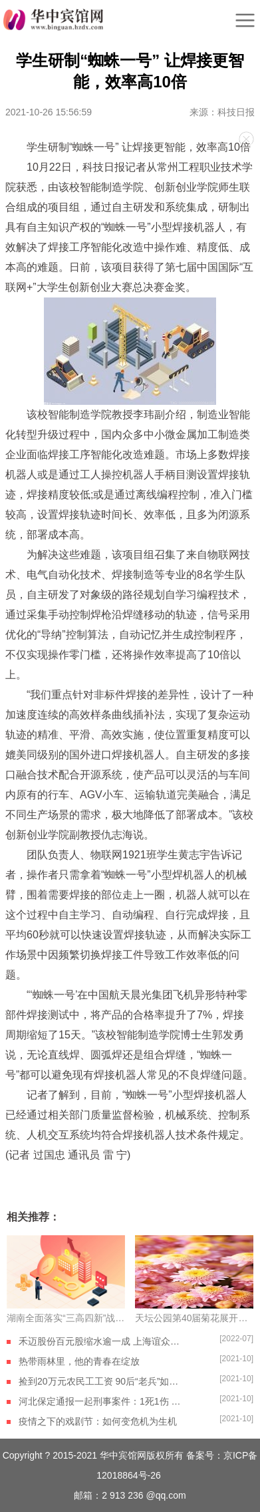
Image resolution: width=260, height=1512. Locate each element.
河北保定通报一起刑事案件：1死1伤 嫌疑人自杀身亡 (102, 1401)
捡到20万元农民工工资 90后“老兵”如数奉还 (102, 1381)
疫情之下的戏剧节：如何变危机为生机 (98, 1421)
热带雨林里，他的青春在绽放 (79, 1361)
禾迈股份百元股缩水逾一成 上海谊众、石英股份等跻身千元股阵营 (102, 1341)
